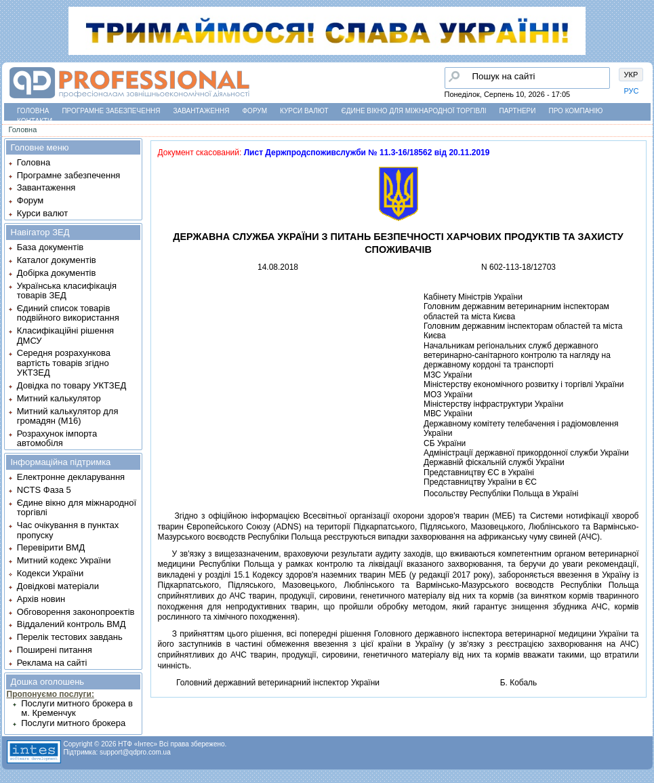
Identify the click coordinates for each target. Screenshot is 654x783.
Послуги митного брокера (73, 723)
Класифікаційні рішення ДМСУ (65, 335)
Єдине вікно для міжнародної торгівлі (414, 111)
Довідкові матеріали (58, 586)
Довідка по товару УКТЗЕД (71, 385)
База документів (50, 247)
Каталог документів (56, 260)
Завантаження (201, 111)
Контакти (34, 121)
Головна (33, 111)
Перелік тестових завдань (70, 637)
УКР (631, 75)
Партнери (517, 111)
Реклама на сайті (52, 663)
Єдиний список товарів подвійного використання (68, 313)
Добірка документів (56, 273)
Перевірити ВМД (51, 547)
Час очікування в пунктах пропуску (68, 530)
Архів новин (41, 599)
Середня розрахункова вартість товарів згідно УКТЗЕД (63, 363)
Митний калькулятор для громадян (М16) (68, 416)
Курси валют (304, 111)
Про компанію (575, 111)
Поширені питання (54, 650)
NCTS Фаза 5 (44, 490)
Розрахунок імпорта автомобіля (57, 438)
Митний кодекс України (64, 560)
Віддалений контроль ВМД (71, 624)
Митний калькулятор (59, 398)
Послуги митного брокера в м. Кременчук (77, 708)
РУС (631, 91)
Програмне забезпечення (111, 111)
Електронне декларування (71, 477)
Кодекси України (50, 573)
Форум (255, 111)
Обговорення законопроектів (76, 612)
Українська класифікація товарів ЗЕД (67, 290)
